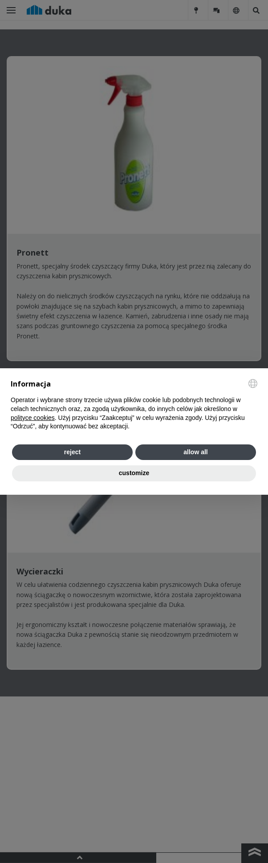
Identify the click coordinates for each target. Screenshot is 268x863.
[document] (134, 405)
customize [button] (134, 472)
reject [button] (72, 452)
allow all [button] (195, 452)
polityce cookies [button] (33, 417)
